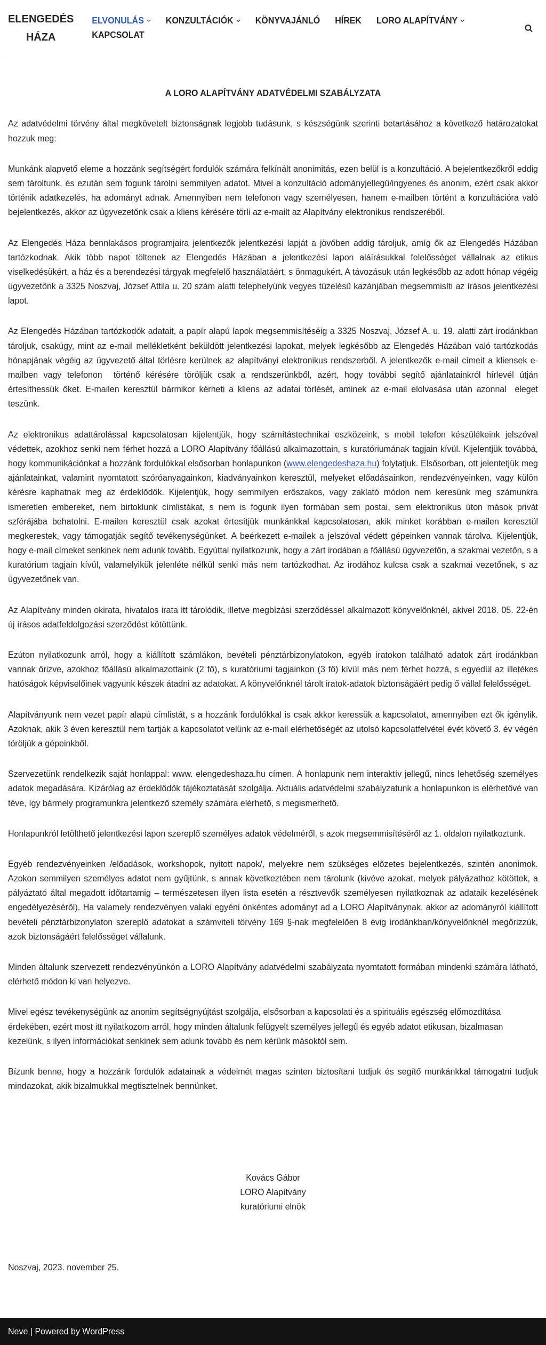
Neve (18, 1331)
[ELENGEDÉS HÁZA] (41, 28)
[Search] (529, 28)
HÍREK (348, 20)
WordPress (103, 1331)
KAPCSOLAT (118, 34)
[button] (149, 21)
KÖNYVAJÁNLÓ (287, 20)
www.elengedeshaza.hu (331, 463)
